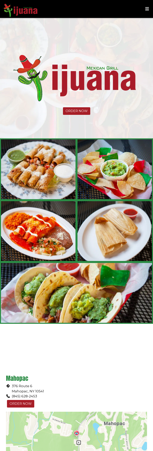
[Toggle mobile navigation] (147, 9)
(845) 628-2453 (24, 396)
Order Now (77, 111)
